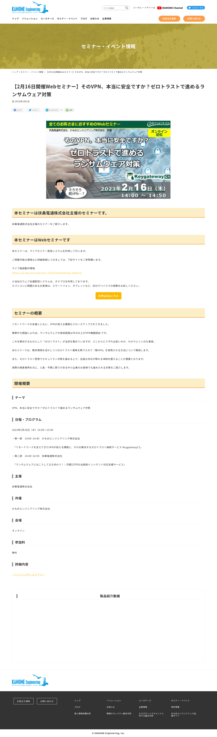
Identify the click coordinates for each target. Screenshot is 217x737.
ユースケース (145, 701)
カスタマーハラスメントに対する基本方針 (151, 714)
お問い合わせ (47, 701)
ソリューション (114, 701)
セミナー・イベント (180, 701)
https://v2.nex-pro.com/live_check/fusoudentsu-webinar (47, 272)
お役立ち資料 (24, 701)
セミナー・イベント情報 (32, 71)
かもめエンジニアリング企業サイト (183, 714)
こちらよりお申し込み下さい (28, 574)
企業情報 (143, 707)
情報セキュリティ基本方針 (119, 713)
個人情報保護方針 (82, 713)
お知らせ (111, 707)
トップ (77, 701)
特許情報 (175, 707)
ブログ (77, 707)
